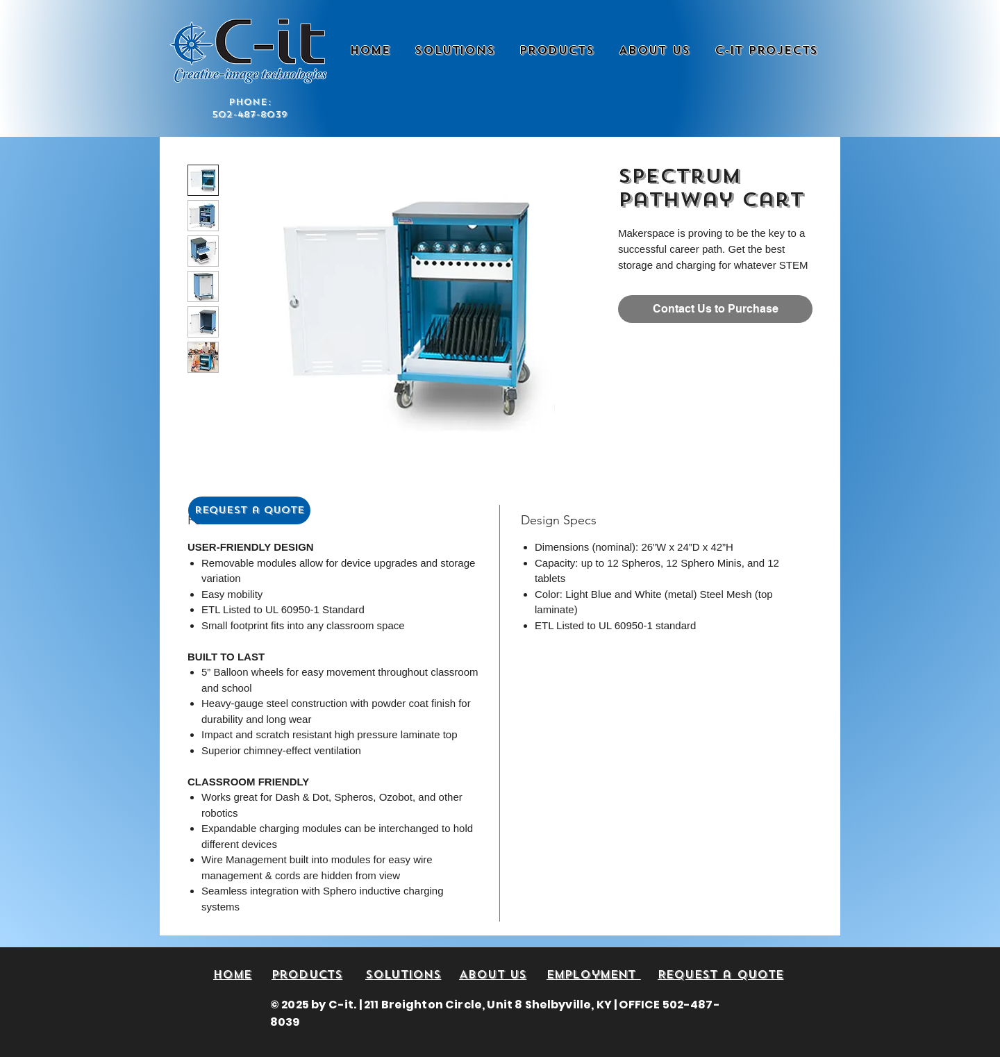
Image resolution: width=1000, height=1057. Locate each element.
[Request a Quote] (249, 510)
